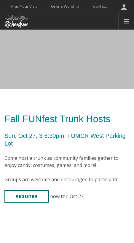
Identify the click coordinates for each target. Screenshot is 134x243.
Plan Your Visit (24, 6)
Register (27, 196)
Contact (100, 6)
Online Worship (65, 6)
